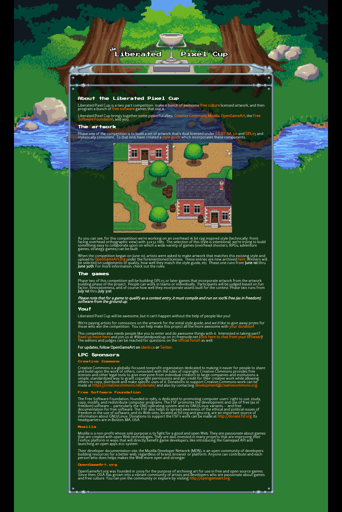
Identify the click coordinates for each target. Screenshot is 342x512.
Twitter (166, 348)
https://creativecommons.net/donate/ (124, 385)
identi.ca (148, 348)
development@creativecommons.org (226, 385)
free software (123, 109)
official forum (189, 341)
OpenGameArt (233, 116)
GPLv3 (250, 134)
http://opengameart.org (210, 478)
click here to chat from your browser (230, 337)
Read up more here (94, 337)
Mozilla (213, 116)
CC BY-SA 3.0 (226, 134)
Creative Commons (190, 116)
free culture (210, 106)
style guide (171, 137)
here (241, 259)
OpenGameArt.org (110, 259)
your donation (241, 327)
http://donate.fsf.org (234, 416)
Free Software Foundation (109, 392)
